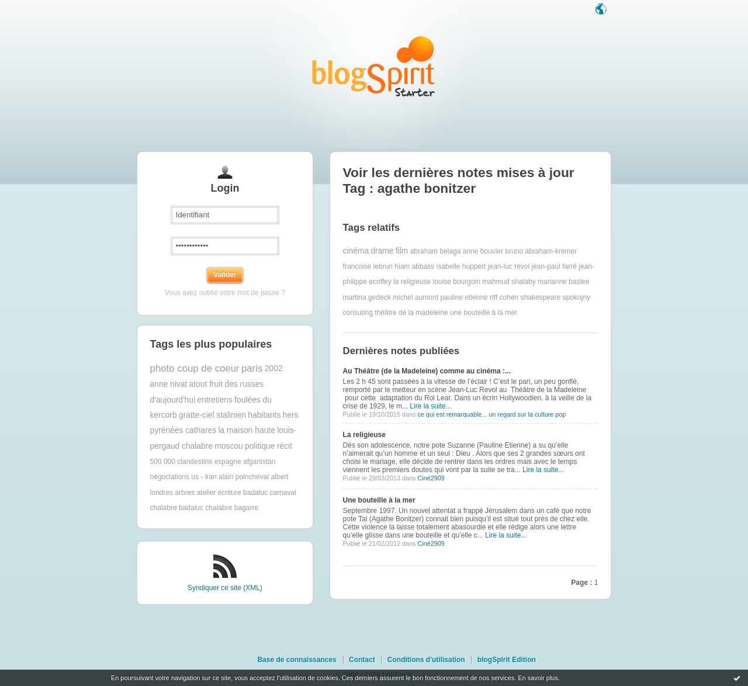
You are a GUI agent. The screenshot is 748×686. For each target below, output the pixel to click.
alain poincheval (244, 477)
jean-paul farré (554, 266)
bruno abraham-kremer (541, 251)
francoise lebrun (368, 266)
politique (260, 446)
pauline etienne (463, 297)
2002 (274, 368)
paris (251, 368)
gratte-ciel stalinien (212, 415)
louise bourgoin (456, 282)
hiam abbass (414, 266)
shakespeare (541, 297)
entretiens (215, 400)
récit (284, 446)
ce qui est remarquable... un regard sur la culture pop (491, 414)
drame (381, 251)
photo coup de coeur (195, 368)
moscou (228, 446)
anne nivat (169, 384)
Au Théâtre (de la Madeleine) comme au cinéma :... (427, 371)
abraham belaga (435, 251)
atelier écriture (219, 492)
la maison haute (246, 430)
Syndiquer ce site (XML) (225, 588)
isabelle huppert (461, 266)
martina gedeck (367, 297)
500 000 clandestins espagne (195, 462)
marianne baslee (564, 282)
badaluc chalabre (205, 508)
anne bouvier (483, 251)
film (402, 251)
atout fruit (206, 384)
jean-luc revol (508, 266)
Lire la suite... (430, 406)
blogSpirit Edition (506, 660)
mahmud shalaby (508, 282)
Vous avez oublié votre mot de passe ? (225, 293)
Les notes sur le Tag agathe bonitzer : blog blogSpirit (374, 65)
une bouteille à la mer (483, 313)
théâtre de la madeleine (411, 313)
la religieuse (412, 282)
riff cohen (504, 297)
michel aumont (415, 297)
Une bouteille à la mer (379, 500)
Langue (602, 10)
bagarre (246, 508)
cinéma (356, 251)
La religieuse (364, 435)
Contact (362, 660)
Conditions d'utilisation (426, 660)
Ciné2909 (430, 477)
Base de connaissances (296, 660)
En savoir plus (537, 677)
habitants (264, 415)
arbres (185, 492)
